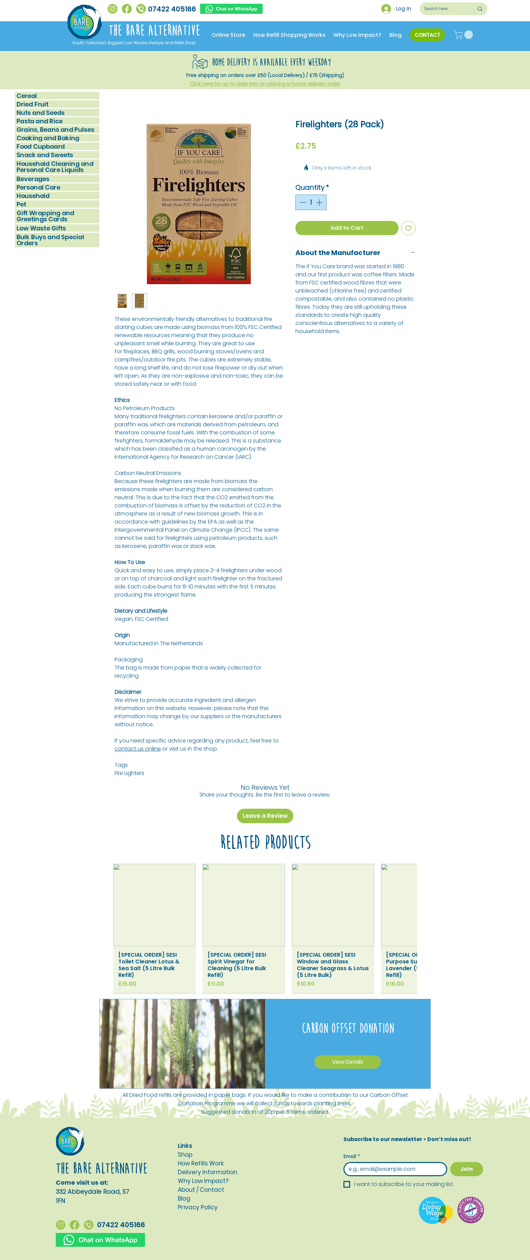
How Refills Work (201, 1163)
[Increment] (320, 202)
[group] (265, 928)
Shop (185, 1155)
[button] (464, 34)
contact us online (138, 749)
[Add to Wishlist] (408, 228)
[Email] (393, 1169)
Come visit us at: (82, 1182)
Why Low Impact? (203, 1181)
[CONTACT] (427, 34)
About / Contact (201, 1190)
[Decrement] (302, 202)
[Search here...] (443, 8)
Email (351, 1156)
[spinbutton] (311, 202)
